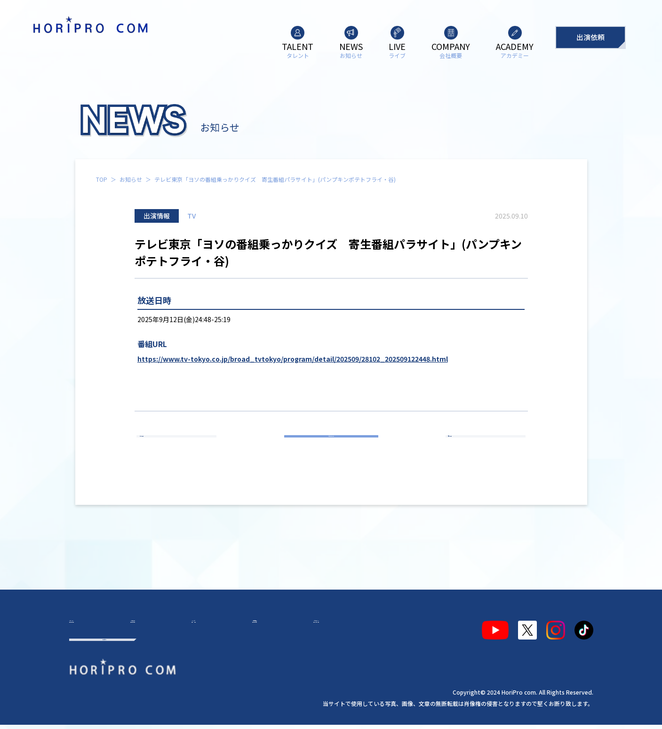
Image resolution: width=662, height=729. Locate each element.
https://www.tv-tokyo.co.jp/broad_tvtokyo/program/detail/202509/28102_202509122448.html (292, 359)
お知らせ (131, 179)
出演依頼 (590, 37)
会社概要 (242, 626)
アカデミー (299, 626)
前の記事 (181, 446)
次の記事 (481, 446)
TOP (101, 179)
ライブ (193, 626)
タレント (92, 626)
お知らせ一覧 (331, 446)
